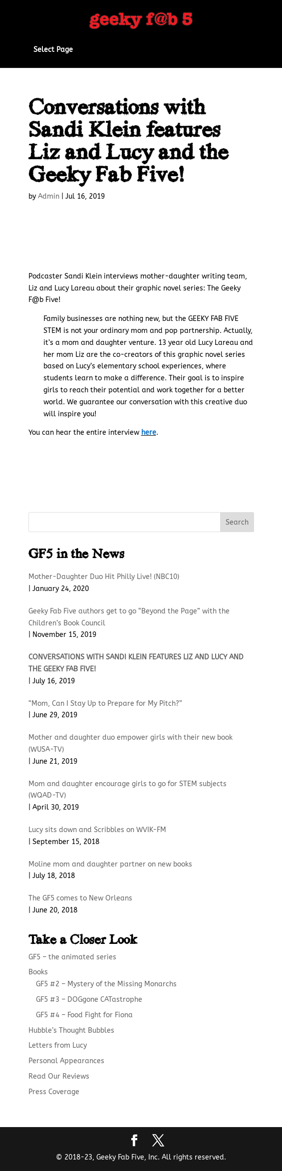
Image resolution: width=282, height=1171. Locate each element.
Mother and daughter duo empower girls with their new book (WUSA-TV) (130, 743)
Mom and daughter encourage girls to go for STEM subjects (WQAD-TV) (127, 790)
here (148, 432)
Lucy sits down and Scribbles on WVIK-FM (97, 830)
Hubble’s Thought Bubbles (71, 1030)
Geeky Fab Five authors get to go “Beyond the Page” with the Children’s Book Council (129, 617)
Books (38, 972)
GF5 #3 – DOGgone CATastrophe (89, 999)
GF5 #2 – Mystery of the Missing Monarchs (106, 984)
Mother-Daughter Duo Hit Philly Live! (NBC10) (103, 577)
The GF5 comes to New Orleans (80, 898)
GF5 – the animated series (72, 957)
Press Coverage (53, 1092)
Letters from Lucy (57, 1045)
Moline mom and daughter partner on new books (110, 864)
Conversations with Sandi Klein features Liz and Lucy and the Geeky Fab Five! (136, 663)
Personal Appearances (66, 1061)
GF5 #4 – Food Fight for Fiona (84, 1015)
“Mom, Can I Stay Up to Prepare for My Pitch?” (105, 703)
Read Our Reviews (58, 1076)
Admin (48, 196)
